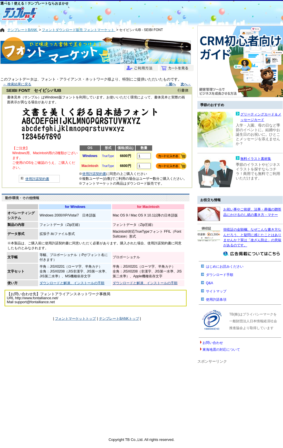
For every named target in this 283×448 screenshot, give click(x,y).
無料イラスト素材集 (255, 159)
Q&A (209, 283)
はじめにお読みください (224, 267)
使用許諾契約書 (37, 179)
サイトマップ (216, 291)
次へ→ (186, 84)
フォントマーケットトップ (75, 319)
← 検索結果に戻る (17, 84)
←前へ (171, 84)
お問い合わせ (213, 343)
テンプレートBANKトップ (119, 319)
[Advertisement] (121, 14)
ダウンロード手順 (219, 275)
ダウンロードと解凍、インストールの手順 (72, 283)
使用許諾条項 (216, 300)
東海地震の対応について (221, 350)
